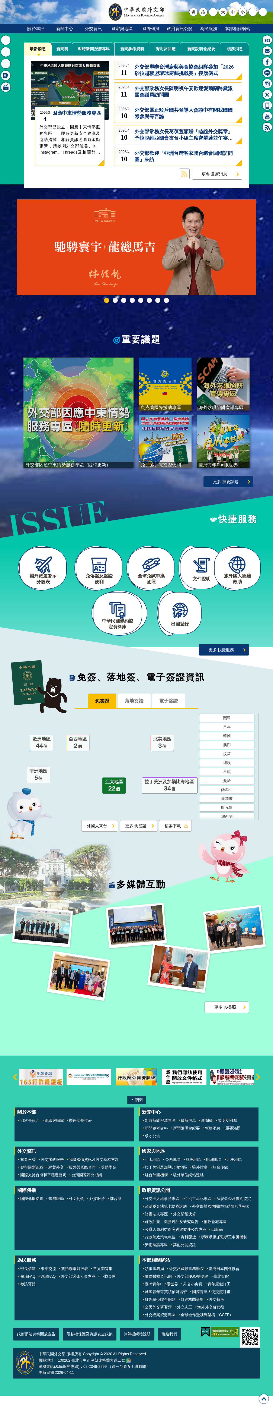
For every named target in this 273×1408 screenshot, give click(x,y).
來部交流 (48, 1281)
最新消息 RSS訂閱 (184, 174)
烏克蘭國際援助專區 (149, 300)
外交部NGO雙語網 (192, 1288)
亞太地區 (114, 798)
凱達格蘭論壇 (192, 1312)
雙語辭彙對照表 (74, 1281)
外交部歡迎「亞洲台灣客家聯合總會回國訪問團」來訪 (184, 156)
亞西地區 (78, 756)
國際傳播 (151, 28)
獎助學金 (108, 1180)
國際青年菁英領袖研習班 (166, 1304)
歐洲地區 (42, 756)
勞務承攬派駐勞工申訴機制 (224, 1249)
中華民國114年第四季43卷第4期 (115, 300)
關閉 (139, 1112)
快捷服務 (238, 519)
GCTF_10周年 (132, 300)
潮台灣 (115, 1211)
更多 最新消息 (214, 174)
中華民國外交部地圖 (128, 1373)
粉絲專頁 (267, 61)
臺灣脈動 (56, 1211)
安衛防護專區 (156, 1257)
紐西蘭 (227, 829)
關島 (227, 731)
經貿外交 (56, 1180)
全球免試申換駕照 (157, 300)
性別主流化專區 (197, 1211)
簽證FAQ (48, 1288)
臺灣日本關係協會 (224, 1281)
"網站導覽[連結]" (203, 12)
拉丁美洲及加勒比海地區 (170, 798)
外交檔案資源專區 (160, 1327)
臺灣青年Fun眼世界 (161, 1296)
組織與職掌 (54, 1133)
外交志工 (184, 1319)
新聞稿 (62, 49)
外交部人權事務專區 (162, 1211)
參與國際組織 (31, 1180)
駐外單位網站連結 (188, 1187)
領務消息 (235, 49)
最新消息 (37, 49)
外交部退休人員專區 (78, 1288)
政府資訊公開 (180, 28)
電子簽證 (172, 713)
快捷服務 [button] (6, 64)
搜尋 (262, 12)
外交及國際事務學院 (186, 1281)
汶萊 (227, 766)
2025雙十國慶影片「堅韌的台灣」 (123, 300)
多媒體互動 (141, 896)
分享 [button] (252, 12)
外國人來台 (97, 838)
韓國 (227, 749)
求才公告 (152, 1148)
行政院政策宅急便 (160, 1249)
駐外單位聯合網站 (160, 1312)
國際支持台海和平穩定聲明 (43, 1187)
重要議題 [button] (6, 52)
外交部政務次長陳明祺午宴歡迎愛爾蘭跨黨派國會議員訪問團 (184, 91)
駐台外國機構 (156, 1187)
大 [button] (223, 12)
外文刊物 (76, 1211)
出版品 (217, 1242)
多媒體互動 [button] (6, 87)
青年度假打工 (219, 1296)
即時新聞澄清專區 (94, 49)
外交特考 (216, 1312)
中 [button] (233, 12)
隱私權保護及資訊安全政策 (90, 1346)
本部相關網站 (237, 28)
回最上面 (264, 1399)
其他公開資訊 (184, 1257)
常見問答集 (102, 1281)
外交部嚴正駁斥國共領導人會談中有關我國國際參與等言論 (184, 113)
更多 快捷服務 (221, 662)
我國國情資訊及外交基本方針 (94, 1172)
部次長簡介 (29, 1133)
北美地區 (162, 756)
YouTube (267, 116)
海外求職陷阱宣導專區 (140, 300)
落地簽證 (134, 713)
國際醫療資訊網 (158, 1288)
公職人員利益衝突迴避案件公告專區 (175, 1242)
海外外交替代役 (210, 1319)
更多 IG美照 (225, 1019)
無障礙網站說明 (137, 1346)
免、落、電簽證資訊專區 (166, 300)
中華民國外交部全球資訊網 (136, 12)
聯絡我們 (169, 1346)
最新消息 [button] (6, 40)
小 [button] (243, 12)
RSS (267, 127)
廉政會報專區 (215, 1234)
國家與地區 (122, 28)
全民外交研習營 (158, 1319)
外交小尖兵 (192, 1296)
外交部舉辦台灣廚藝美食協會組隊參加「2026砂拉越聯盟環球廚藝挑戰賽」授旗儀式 (184, 70)
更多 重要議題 (225, 481)
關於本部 (35, 28)
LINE (267, 72)
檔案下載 (173, 838)
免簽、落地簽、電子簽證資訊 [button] (6, 75)
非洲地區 (38, 788)
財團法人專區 (156, 1226)
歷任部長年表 (80, 1133)
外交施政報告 (52, 1172)
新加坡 (227, 811)
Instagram (267, 83)
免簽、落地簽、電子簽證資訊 (141, 689)
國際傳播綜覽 (31, 1211)
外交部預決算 (184, 1226)
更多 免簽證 (136, 838)
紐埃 (227, 775)
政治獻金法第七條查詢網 (166, 1219)
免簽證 (98, 713)
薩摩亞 (227, 802)
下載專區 (108, 1288)
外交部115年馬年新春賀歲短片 (106, 300)
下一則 (258, 1089)
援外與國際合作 (82, 1180)
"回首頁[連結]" (193, 12)
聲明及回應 (165, 49)
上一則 (15, 1089)
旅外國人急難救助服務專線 (267, 40)
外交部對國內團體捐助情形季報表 (221, 1219)
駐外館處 (200, 1180)
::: (19, 35)
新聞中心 (64, 28)
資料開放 (188, 1249)
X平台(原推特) (267, 94)
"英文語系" (213, 12)
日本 (227, 740)
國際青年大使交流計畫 (211, 1304)
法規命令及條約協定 (233, 1211)
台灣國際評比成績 (86, 1187)
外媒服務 (97, 1211)
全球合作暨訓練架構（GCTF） (207, 1327)
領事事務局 (154, 1281)
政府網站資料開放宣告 (36, 1346)
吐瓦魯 (227, 820)
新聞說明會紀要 (201, 49)
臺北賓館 (221, 1288)
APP (267, 105)
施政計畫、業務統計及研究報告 (172, 1234)
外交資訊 (93, 28)
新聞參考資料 (132, 49)
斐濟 (227, 793)
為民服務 (208, 28)
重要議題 (141, 339)
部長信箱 (267, 51)
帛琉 (227, 784)
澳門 (227, 757)
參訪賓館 (28, 1296)
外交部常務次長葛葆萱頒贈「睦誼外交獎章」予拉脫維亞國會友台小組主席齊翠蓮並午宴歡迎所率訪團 (184, 135)
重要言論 (28, 1172)
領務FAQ (27, 1288)
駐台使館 (220, 1180)
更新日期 (46, 1385)
